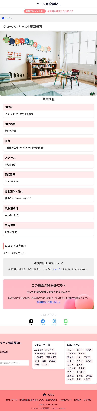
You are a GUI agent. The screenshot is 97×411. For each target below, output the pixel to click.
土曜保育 (39, 357)
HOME (48, 394)
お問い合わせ (11, 400)
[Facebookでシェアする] (43, 322)
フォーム (56, 269)
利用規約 (77, 400)
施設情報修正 (51, 400)
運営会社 (4, 352)
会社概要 (87, 400)
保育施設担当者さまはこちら (31, 400)
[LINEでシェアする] (65, 322)
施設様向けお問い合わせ (48, 302)
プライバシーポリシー (48, 405)
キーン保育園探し (49, 4)
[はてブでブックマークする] (54, 322)
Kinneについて (65, 400)
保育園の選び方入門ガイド (48, 11)
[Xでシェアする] (31, 322)
